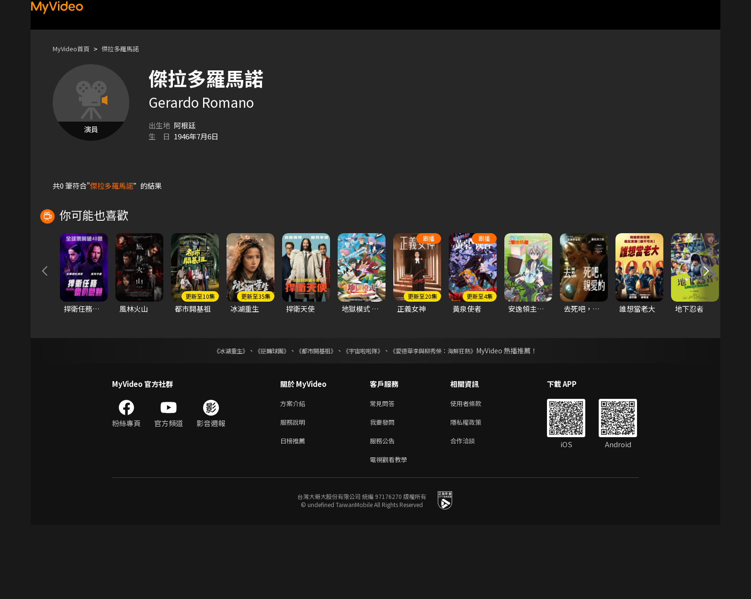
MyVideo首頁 (74, 49)
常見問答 (384, 472)
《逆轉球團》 (261, 419)
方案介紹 (294, 472)
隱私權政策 (474, 492)
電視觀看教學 (391, 533)
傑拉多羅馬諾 (129, 49)
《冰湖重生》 (214, 419)
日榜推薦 (294, 513)
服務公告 (384, 513)
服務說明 (294, 492)
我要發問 (384, 492)
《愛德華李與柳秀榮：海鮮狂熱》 (445, 419)
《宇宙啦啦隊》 (364, 419)
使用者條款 (474, 472)
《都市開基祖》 (311, 419)
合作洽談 (470, 513)
